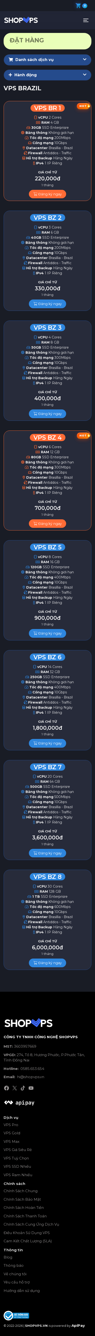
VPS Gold (12, 1133)
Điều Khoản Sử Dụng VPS (27, 1232)
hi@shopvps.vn (24, 1077)
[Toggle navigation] (85, 20)
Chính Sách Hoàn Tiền (24, 1207)
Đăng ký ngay (47, 194)
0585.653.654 (24, 1068)
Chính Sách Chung (21, 1191)
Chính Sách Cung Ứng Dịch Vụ (31, 1224)
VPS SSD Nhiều (17, 1166)
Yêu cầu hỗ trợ (17, 1282)
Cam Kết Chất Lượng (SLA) (28, 1241)
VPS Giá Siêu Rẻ (18, 1149)
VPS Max (11, 1141)
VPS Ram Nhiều (18, 1175)
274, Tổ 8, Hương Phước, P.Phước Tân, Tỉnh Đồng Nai (44, 1057)
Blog (8, 1257)
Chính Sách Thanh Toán (25, 1216)
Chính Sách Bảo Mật (22, 1199)
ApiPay (78, 1325)
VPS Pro (11, 1124)
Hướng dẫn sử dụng (22, 1290)
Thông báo (14, 1265)
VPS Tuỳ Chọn (16, 1158)
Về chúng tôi (15, 1274)
